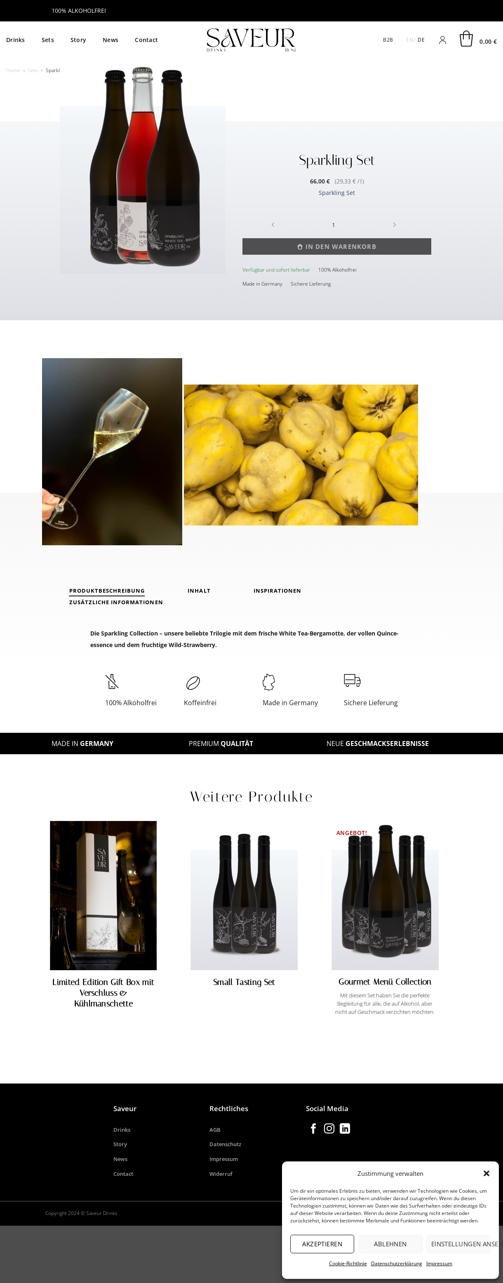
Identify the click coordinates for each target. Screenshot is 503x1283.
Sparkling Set (337, 193)
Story (78, 40)
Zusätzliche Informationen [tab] (116, 602)
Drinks (15, 40)
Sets (48, 40)
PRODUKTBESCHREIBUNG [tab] (107, 590)
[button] (486, 1173)
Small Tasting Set (244, 982)
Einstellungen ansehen (461, 1244)
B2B (388, 39)
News (110, 40)
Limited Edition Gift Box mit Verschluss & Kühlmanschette (103, 993)
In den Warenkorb (341, 246)
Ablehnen (390, 1244)
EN (410, 39)
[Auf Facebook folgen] (313, 1129)
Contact (146, 40)
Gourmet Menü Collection (384, 982)
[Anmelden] (442, 40)
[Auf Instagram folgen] (329, 1129)
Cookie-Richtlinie (348, 1263)
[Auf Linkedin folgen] (345, 1129)
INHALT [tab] (199, 590)
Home (13, 70)
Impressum (439, 1263)
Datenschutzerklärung (396, 1263)
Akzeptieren (322, 1244)
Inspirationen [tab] (278, 590)
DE (421, 39)
